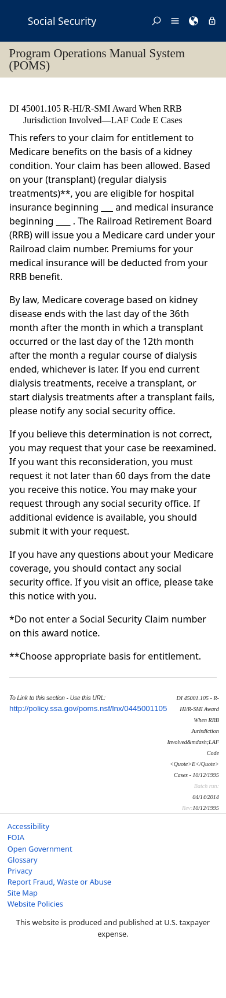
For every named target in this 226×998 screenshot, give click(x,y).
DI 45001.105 (36, 108)
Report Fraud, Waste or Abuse (59, 882)
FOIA (16, 837)
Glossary (23, 860)
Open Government (40, 849)
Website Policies (35, 903)
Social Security (62, 21)
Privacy (20, 871)
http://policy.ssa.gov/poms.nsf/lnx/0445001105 (88, 708)
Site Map (23, 892)
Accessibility (28, 826)
